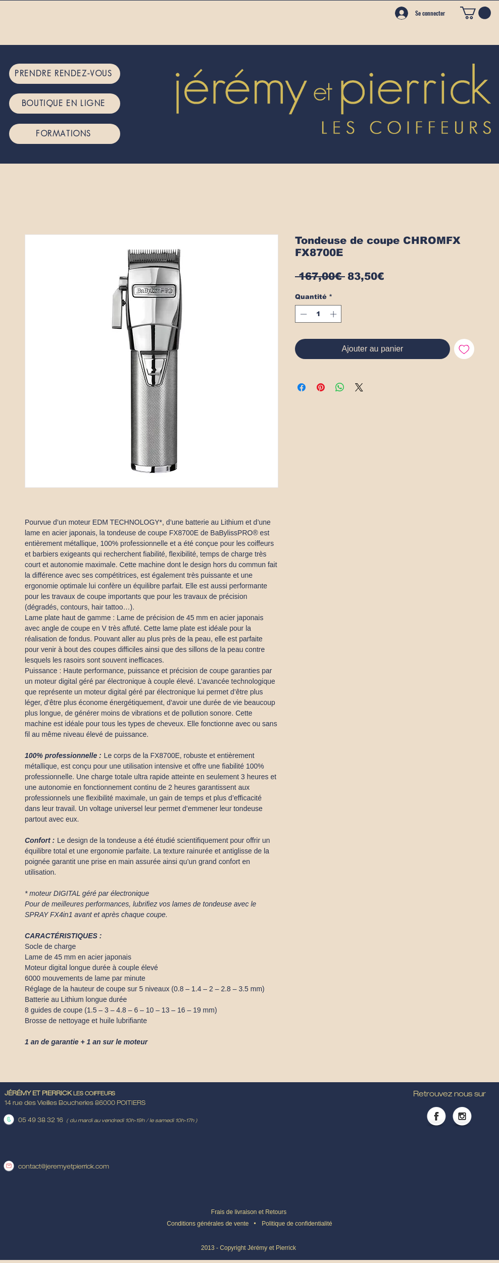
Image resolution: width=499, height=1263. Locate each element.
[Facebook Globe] (436, 1117)
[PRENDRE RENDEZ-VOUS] (64, 74)
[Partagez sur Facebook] (301, 387)
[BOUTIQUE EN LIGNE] (64, 103)
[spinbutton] (318, 314)
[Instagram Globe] (462, 1117)
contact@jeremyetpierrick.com (63, 1167)
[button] (475, 13)
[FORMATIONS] (64, 134)
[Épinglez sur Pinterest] (321, 387)
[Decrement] (302, 314)
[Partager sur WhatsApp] (340, 387)
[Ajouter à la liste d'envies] (464, 349)
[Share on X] (359, 387)
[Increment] (334, 314)
